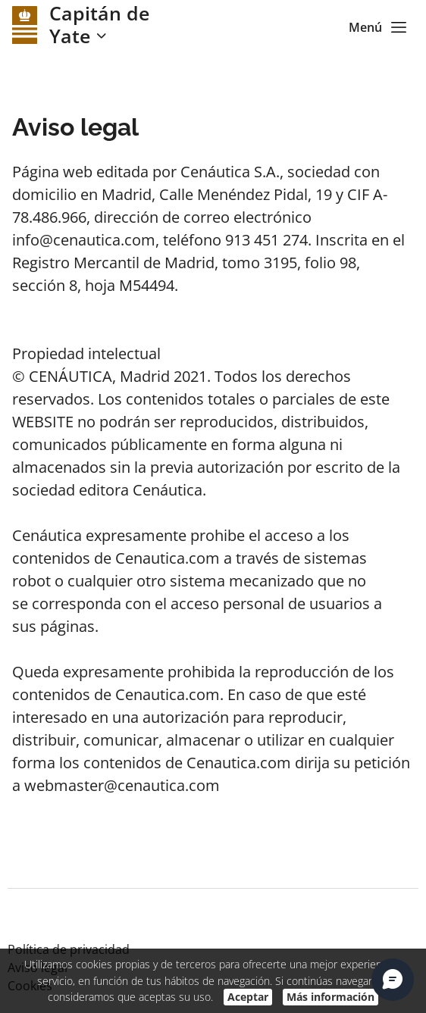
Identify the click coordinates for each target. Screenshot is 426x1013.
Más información (330, 997)
